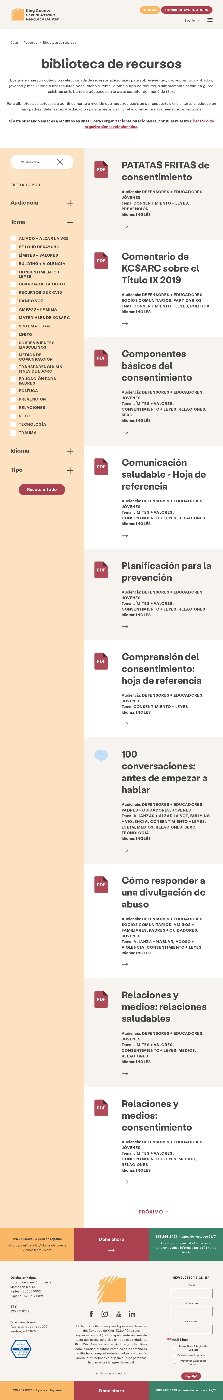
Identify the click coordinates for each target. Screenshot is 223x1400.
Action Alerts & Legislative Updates (193, 1348)
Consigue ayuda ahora (186, 10)
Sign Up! (191, 1376)
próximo (151, 1211)
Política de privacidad (112, 1373)
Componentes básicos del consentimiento (157, 365)
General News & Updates (191, 1355)
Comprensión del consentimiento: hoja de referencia (162, 668)
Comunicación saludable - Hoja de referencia (164, 473)
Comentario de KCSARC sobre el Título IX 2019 (161, 267)
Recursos (30, 42)
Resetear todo (42, 489)
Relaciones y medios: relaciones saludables (164, 1006)
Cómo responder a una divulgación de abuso (163, 891)
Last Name (191, 1321)
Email (192, 1285)
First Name (192, 1303)
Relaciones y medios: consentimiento (157, 1115)
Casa (14, 42)
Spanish (191, 20)
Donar (150, 10)
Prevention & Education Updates (193, 1362)
